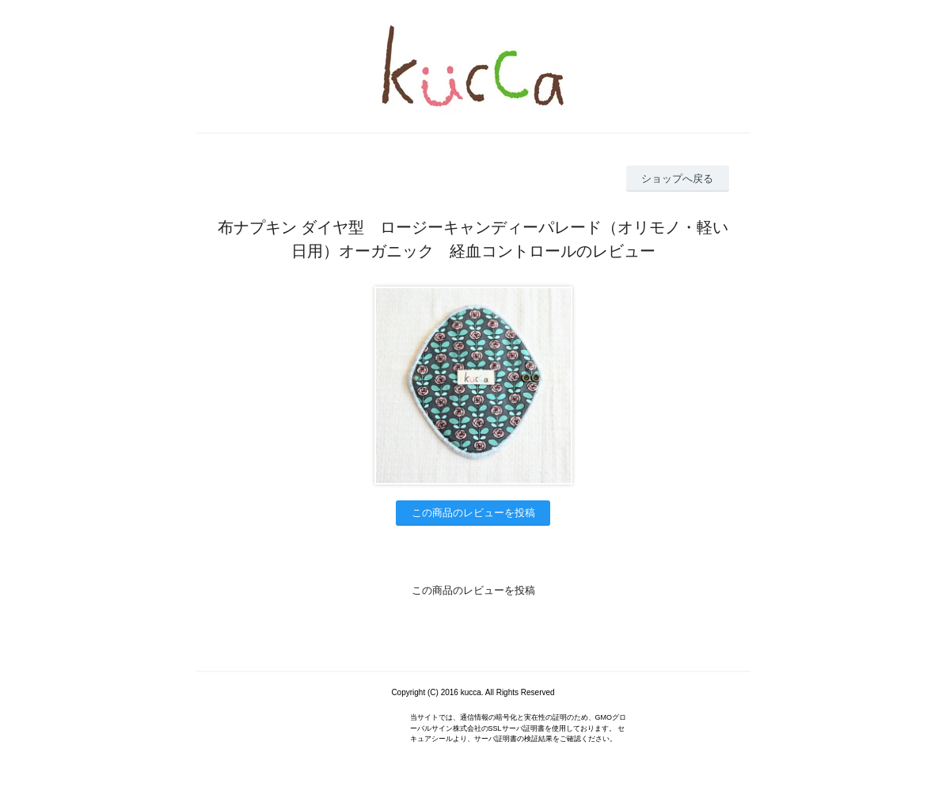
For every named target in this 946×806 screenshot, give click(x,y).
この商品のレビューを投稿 (473, 513)
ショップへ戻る (677, 178)
